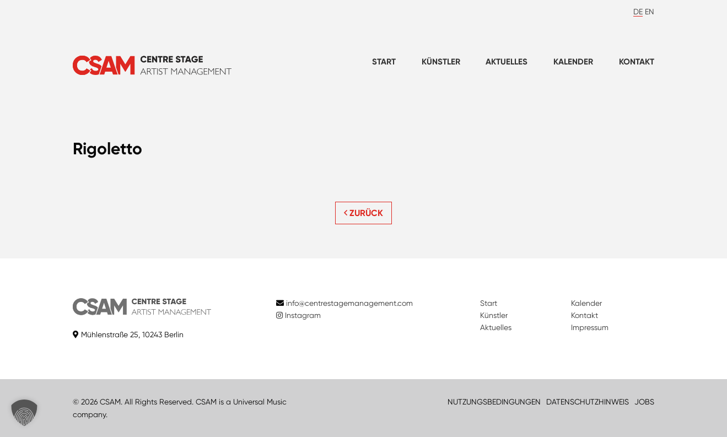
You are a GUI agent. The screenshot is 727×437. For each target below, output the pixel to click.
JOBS (644, 401)
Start (384, 62)
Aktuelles (506, 62)
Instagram (298, 315)
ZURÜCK (363, 213)
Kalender (573, 62)
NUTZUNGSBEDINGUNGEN (494, 401)
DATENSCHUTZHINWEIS (587, 401)
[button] (24, 413)
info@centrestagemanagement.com (349, 303)
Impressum (589, 327)
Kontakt (636, 62)
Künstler (441, 62)
